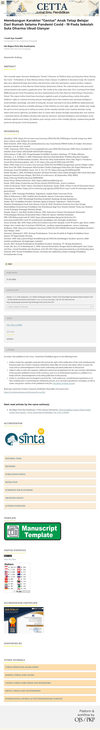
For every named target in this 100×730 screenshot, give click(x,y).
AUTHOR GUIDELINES (15, 506)
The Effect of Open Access (63, 383)
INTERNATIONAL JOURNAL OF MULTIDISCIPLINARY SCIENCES (33, 699)
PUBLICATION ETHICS (15, 474)
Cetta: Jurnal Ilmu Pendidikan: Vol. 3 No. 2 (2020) (48, 412)
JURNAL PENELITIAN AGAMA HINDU (22, 667)
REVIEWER (10, 466)
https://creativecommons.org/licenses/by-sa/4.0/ (24, 392)
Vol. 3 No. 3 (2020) (30, 13)
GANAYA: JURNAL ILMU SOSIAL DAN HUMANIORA (28, 683)
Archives (15, 13)
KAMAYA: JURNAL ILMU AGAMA (19, 675)
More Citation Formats (18, 307)
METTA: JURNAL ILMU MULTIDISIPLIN (22, 691)
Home (7, 13)
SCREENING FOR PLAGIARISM (19, 490)
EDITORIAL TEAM (13, 458)
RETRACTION (11, 482)
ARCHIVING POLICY (14, 498)
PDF (10, 264)
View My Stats (10, 559)
